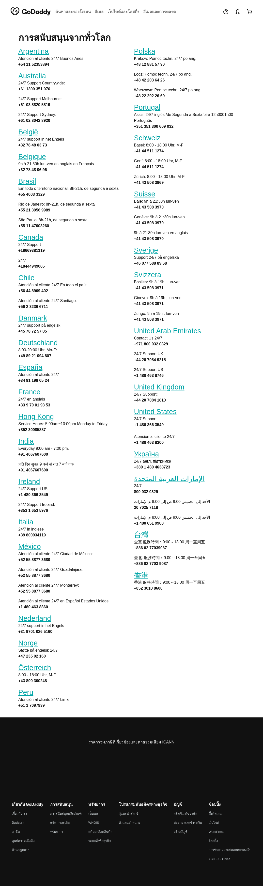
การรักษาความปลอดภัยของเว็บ (230, 850)
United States (155, 412)
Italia (25, 522)
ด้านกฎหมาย (21, 850)
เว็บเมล (93, 813)
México (29, 546)
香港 (141, 575)
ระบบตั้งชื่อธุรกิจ (99, 841)
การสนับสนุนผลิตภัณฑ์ (66, 813)
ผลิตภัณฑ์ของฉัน (185, 813)
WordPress (216, 832)
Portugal (147, 107)
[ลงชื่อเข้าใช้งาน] (238, 12)
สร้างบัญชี (180, 832)
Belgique (32, 157)
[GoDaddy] (31, 11)
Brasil (27, 181)
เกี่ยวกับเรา (19, 813)
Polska (144, 51)
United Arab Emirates (167, 331)
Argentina (33, 51)
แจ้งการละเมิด (60, 822)
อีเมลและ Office (219, 859)
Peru (25, 692)
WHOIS (93, 822)
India (26, 441)
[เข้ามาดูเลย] (249, 12)
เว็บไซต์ (214, 822)
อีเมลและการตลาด (159, 12)
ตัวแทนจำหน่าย (129, 822)
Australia (32, 76)
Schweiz (147, 138)
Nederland (34, 618)
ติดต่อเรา (18, 822)
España (30, 367)
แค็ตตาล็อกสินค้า (100, 832)
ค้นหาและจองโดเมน (73, 12)
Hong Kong (36, 416)
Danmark (32, 318)
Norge (28, 643)
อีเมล (99, 12)
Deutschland (38, 343)
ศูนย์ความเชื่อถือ (23, 841)
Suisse (144, 194)
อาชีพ (16, 832)
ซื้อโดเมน (215, 813)
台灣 (141, 535)
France (29, 392)
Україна (146, 454)
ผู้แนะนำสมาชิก (129, 813)
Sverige (146, 250)
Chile (26, 278)
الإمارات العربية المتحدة (169, 479)
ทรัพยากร (56, 832)
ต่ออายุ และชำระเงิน (188, 822)
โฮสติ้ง (213, 841)
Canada (30, 237)
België (28, 132)
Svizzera (147, 275)
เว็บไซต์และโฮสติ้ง (123, 12)
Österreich (34, 668)
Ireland (29, 481)
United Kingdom (159, 387)
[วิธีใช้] (226, 12)
